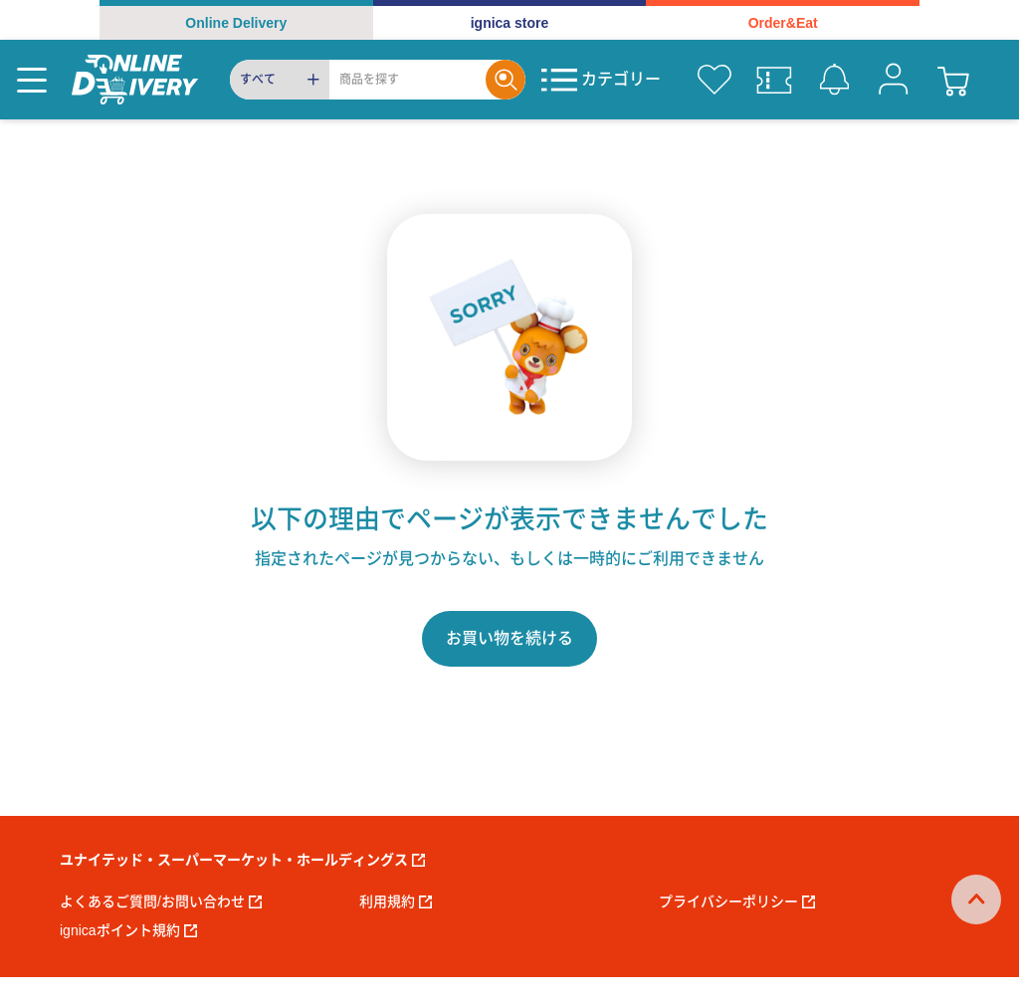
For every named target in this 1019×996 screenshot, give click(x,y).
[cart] (953, 80)
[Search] (407, 80)
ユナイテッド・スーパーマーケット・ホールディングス (242, 860)
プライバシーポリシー (737, 901)
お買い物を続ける (509, 638)
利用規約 (395, 901)
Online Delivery (236, 23)
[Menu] (32, 79)
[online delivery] (135, 79)
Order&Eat (783, 23)
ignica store (510, 23)
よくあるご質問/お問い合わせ (161, 901)
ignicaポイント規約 (128, 930)
